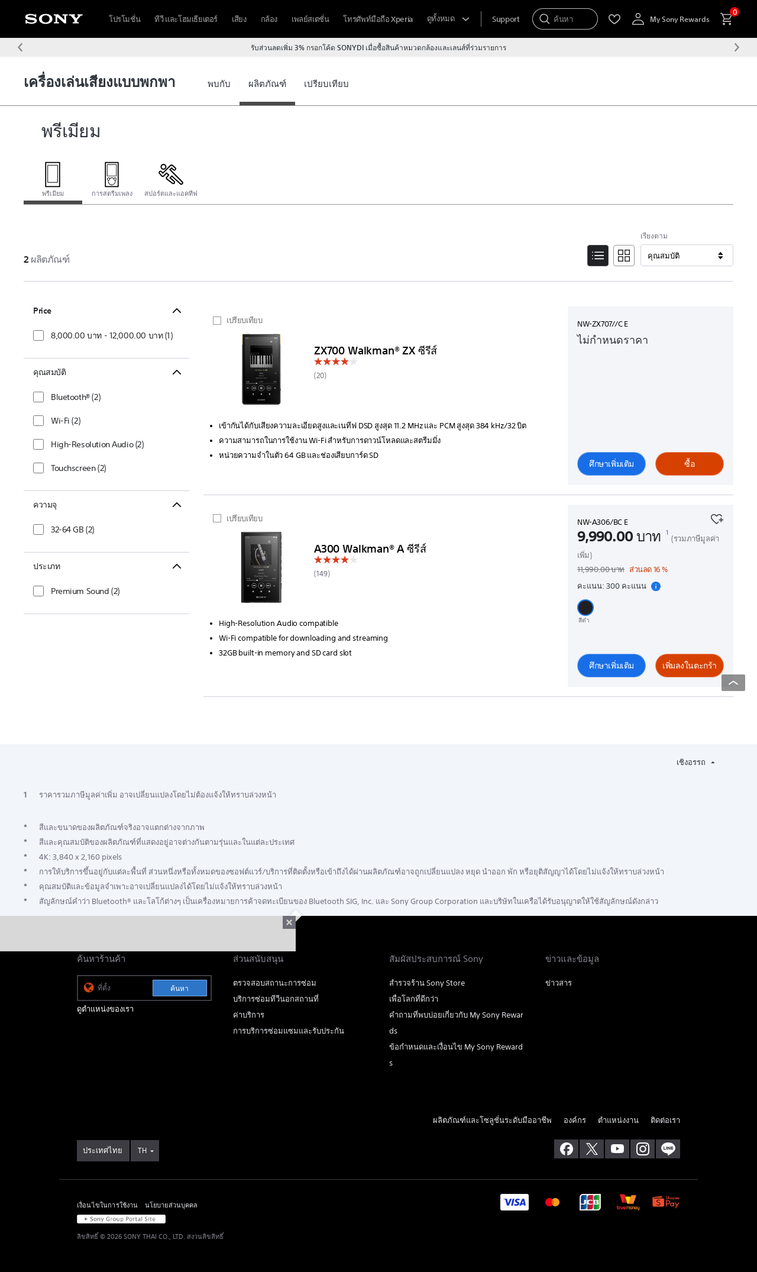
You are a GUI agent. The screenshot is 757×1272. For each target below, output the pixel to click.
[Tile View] (624, 255)
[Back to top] (733, 682)
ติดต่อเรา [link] (665, 1120)
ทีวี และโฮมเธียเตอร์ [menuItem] (186, 19)
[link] (219, 84)
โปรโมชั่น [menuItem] (124, 19)
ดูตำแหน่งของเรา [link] (105, 1009)
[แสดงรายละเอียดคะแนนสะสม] (656, 586)
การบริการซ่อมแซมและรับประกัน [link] (288, 1031)
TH (142, 1150)
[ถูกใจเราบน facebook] (566, 1148)
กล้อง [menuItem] (269, 19)
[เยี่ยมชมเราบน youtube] (617, 1148)
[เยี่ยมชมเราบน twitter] (592, 1148)
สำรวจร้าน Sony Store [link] (427, 983)
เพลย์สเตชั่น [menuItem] (310, 19)
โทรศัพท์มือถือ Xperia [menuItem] (377, 19)
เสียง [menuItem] (239, 19)
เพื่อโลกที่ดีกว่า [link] (413, 999)
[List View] (598, 255)
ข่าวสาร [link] (558, 983)
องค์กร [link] (575, 1120)
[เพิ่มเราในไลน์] (668, 1148)
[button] (585, 607)
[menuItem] (505, 19)
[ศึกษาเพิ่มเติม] (261, 371)
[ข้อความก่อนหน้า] (20, 47)
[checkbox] (103, 335)
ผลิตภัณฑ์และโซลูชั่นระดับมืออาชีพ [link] (492, 1120)
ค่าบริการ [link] (248, 1015)
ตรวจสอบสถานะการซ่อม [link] (274, 983)
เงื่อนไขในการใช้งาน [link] (107, 1204)
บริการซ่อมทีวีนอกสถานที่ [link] (276, 999)
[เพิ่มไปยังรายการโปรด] (717, 517)
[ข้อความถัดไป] (737, 47)
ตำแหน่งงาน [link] (618, 1120)
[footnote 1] (667, 532)
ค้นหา (179, 988)
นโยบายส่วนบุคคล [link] (171, 1204)
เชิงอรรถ (692, 762)
